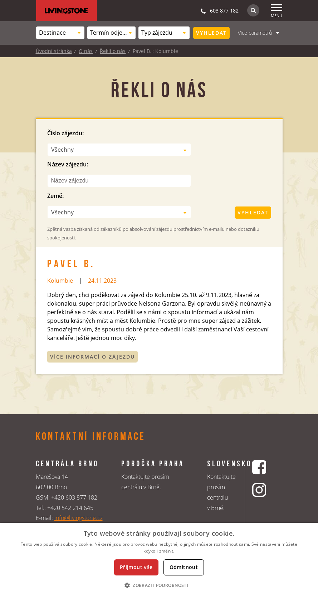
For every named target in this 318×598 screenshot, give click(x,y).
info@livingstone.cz (78, 518)
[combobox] (60, 32)
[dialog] (159, 560)
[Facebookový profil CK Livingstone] (260, 467)
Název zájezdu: (67, 164)
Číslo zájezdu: (65, 133)
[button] (159, 585)
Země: (55, 196)
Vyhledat (211, 32)
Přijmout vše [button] (136, 567)
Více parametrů (255, 32)
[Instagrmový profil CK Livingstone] (260, 490)
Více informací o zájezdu (92, 356)
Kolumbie (60, 281)
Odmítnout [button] (184, 567)
